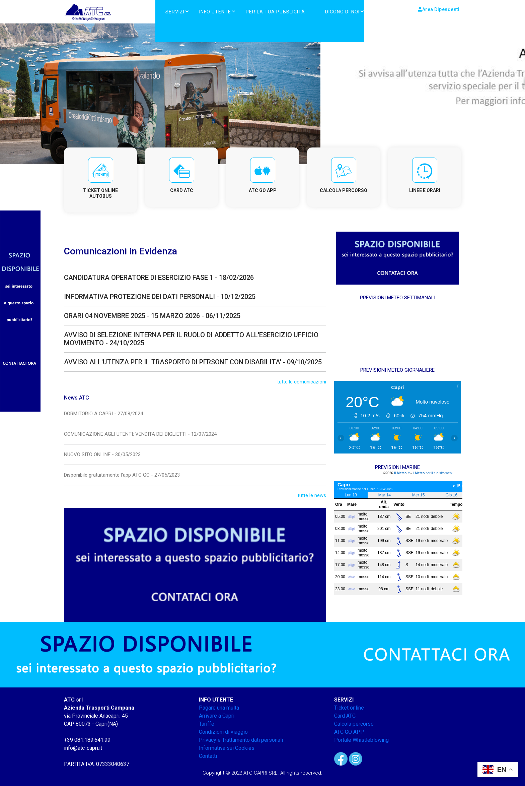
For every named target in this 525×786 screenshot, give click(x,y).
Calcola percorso (354, 724)
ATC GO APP (349, 732)
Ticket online (349, 708)
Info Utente (215, 11)
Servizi (174, 11)
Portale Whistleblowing (361, 740)
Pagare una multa (219, 708)
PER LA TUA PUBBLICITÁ (275, 11)
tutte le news (312, 495)
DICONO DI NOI (342, 11)
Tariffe (206, 724)
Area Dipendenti (438, 9)
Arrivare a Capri (216, 716)
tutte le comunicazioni (301, 382)
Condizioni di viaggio (223, 732)
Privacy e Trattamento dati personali (241, 740)
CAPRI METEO (397, 334)
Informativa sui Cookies (226, 748)
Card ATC (345, 716)
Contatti (208, 756)
